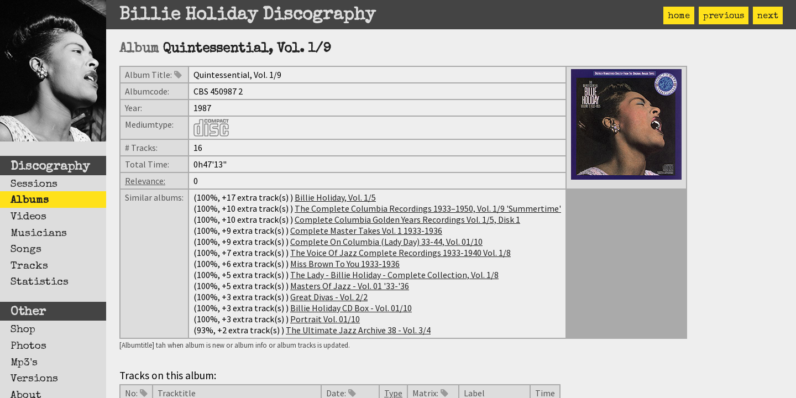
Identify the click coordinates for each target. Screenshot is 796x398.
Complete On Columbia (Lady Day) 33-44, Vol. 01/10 (386, 241)
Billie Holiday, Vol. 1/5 (335, 197)
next (767, 16)
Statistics (40, 282)
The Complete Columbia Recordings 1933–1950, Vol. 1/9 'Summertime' (428, 208)
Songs (26, 249)
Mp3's (24, 363)
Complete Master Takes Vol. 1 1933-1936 (366, 230)
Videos (28, 217)
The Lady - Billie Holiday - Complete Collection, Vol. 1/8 (394, 274)
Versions (34, 379)
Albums (30, 200)
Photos (28, 346)
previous (723, 16)
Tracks (29, 266)
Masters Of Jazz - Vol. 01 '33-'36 (349, 285)
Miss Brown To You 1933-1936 (345, 263)
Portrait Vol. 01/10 (325, 318)
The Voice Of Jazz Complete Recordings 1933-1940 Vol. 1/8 (400, 252)
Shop (23, 330)
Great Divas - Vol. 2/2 (329, 296)
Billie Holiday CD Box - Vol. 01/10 (351, 307)
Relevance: (145, 180)
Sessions (34, 184)
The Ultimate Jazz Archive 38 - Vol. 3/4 (358, 330)
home (679, 16)
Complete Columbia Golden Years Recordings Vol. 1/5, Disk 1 (407, 219)
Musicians (39, 233)
